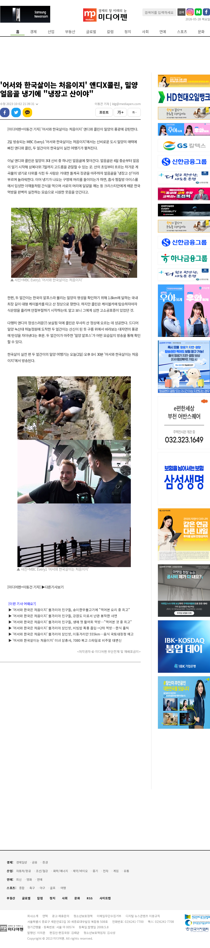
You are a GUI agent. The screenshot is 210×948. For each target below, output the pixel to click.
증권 (45, 862)
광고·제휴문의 (60, 916)
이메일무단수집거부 (109, 916)
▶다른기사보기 (52, 587)
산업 (51, 31)
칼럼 (110, 31)
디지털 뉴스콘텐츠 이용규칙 (143, 916)
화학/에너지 (60, 871)
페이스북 (4, 112)
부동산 (70, 31)
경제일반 (21, 862)
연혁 (45, 916)
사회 (145, 31)
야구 (42, 888)
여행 (63, 888)
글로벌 (91, 31)
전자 (105, 871)
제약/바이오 (80, 871)
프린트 (104, 112)
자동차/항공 (23, 871)
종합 (22, 888)
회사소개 (32, 916)
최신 (19, 879)
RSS (90, 898)
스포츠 (182, 31)
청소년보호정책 (83, 916)
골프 (52, 888)
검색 (181, 12)
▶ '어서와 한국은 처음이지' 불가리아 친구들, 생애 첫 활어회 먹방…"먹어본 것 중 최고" (70, 621)
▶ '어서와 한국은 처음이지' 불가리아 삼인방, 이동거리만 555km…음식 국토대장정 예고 (71, 633)
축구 (32, 888)
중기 (95, 871)
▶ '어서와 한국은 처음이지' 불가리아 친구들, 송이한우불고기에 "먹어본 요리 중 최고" (69, 609)
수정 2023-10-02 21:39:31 (19, 104)
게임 (116, 871)
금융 (34, 862)
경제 (33, 31)
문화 (201, 31)
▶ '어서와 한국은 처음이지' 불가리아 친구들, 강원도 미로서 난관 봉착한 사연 (62, 615)
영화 (29, 879)
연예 (162, 31)
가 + (120, 112)
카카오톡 (27, 112)
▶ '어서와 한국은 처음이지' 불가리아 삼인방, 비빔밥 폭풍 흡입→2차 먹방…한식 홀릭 (68, 627)
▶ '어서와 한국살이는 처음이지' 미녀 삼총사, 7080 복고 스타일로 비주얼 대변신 (65, 640)
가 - (134, 112)
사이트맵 (105, 898)
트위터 (16, 112)
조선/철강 (42, 871)
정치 (127, 31)
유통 (126, 871)
